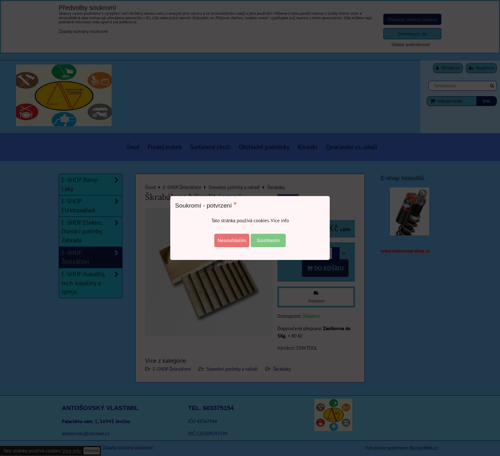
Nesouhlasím (231, 240)
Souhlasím (268, 240)
